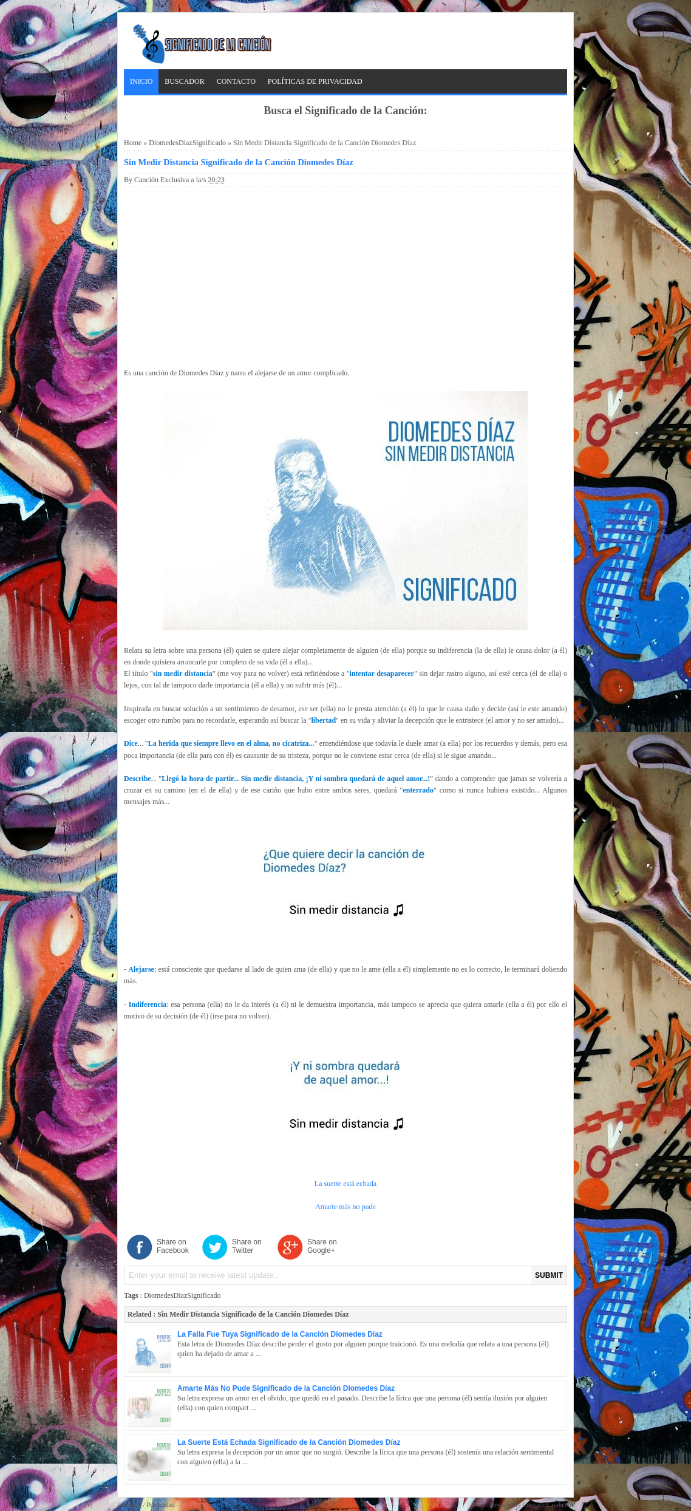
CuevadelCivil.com (547, 1504)
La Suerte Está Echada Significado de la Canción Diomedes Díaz (288, 1442)
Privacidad (160, 1504)
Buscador (184, 81)
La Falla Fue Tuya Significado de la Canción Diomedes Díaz (280, 1334)
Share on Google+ (322, 1246)
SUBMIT (549, 1275)
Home (132, 142)
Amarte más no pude (345, 1206)
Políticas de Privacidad (315, 81)
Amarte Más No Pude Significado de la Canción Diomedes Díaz (286, 1388)
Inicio (141, 81)
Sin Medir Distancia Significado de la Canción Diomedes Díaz (238, 162)
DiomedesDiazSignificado (187, 142)
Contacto (236, 81)
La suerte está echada (345, 1183)
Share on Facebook (173, 1246)
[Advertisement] (345, 275)
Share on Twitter (247, 1246)
